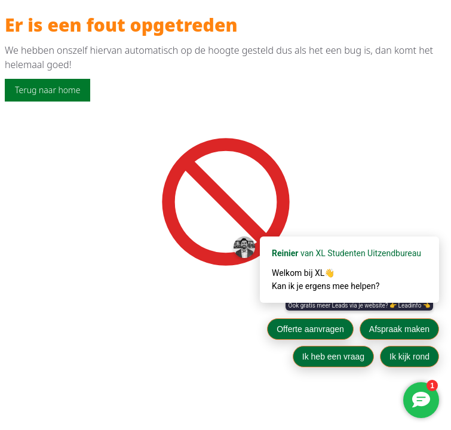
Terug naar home (47, 90)
